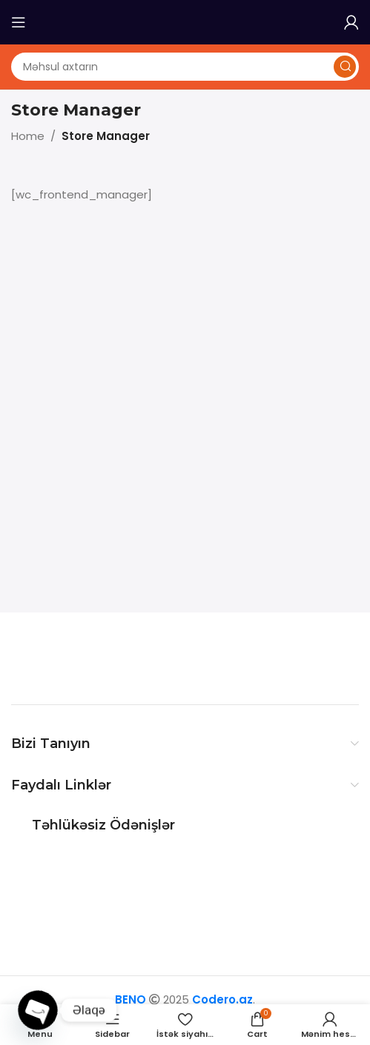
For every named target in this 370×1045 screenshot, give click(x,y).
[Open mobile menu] (18, 22)
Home (27, 136)
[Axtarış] (185, 67)
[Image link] (103, 657)
